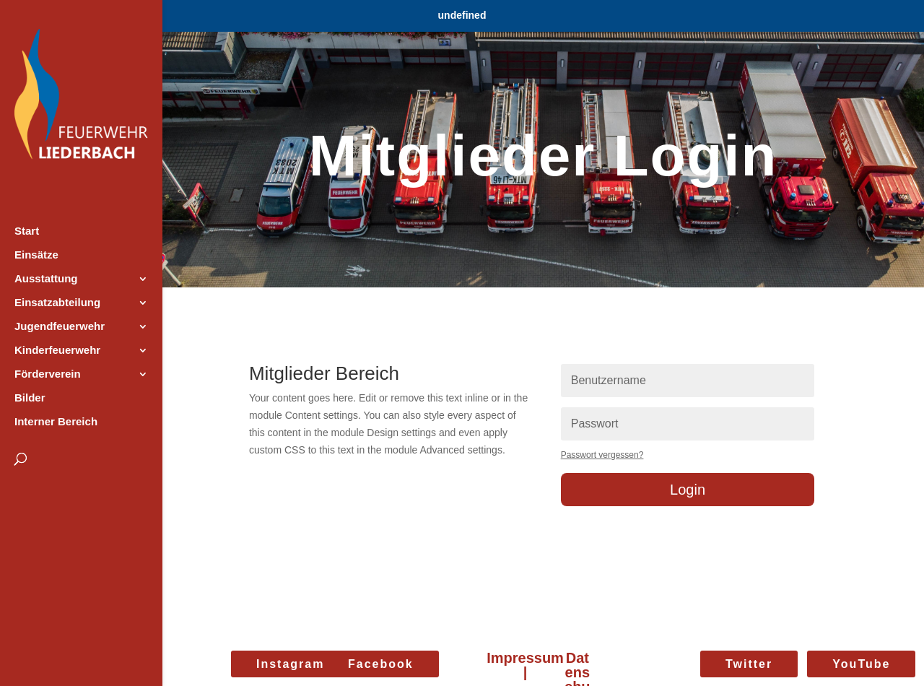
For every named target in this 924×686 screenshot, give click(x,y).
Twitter (748, 664)
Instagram (290, 664)
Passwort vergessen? (602, 455)
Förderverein (47, 374)
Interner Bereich (55, 422)
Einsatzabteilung (57, 303)
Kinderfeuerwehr (57, 350)
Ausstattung (46, 279)
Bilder (29, 398)
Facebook (381, 664)
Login (687, 490)
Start (26, 231)
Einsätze (36, 255)
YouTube (861, 664)
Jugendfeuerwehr (59, 326)
